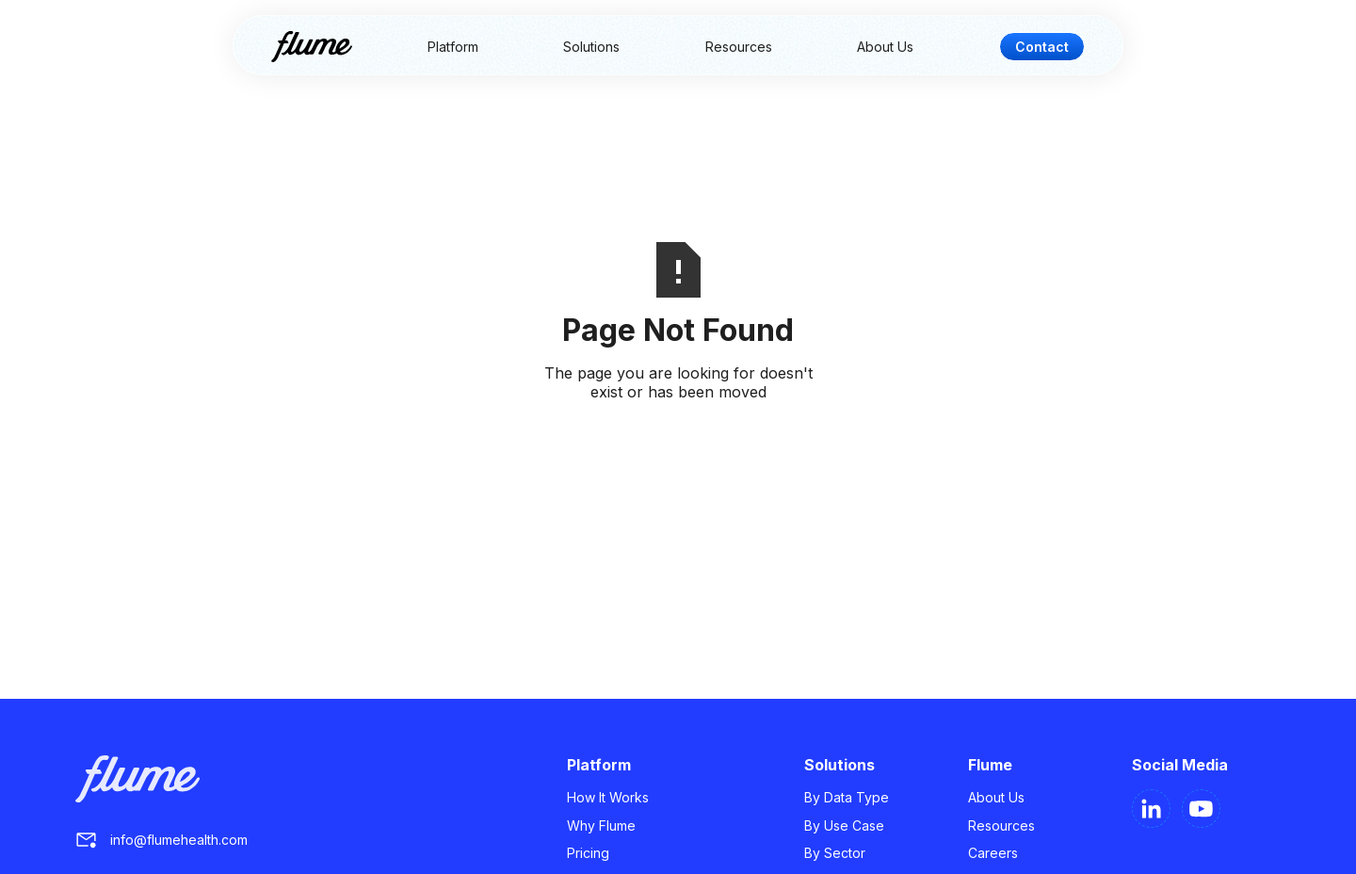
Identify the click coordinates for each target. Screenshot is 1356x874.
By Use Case (844, 825)
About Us (885, 47)
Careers (993, 853)
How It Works (608, 797)
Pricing (588, 853)
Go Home (678, 437)
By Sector (834, 853)
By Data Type (846, 797)
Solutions (591, 47)
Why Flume (601, 825)
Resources (738, 47)
